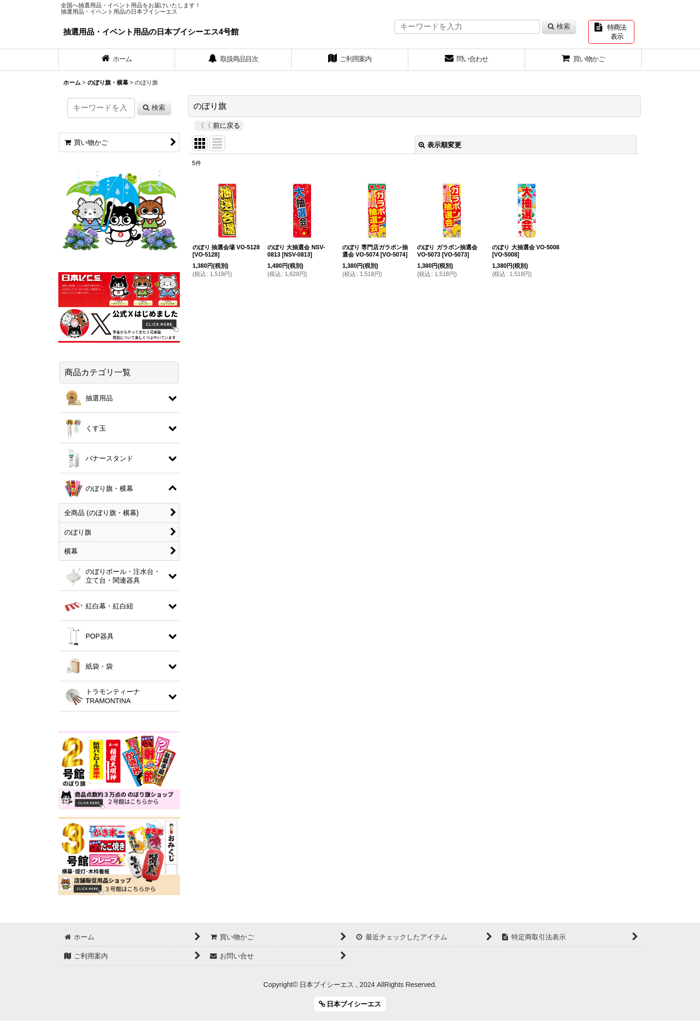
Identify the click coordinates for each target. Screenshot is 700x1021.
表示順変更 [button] (440, 145)
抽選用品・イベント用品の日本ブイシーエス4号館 (151, 31)
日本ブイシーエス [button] (350, 1004)
